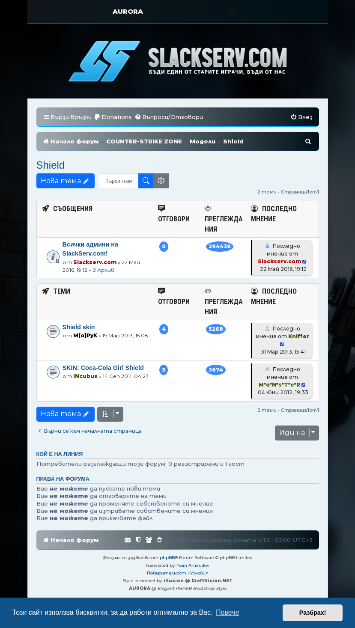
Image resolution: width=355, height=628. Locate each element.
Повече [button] (227, 612)
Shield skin (79, 327)
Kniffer (298, 336)
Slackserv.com (94, 262)
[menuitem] (112, 117)
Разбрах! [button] (312, 612)
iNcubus (85, 376)
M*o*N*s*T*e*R (279, 384)
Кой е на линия (59, 454)
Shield (50, 165)
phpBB (167, 557)
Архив (105, 270)
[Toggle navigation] (233, 11)
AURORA (128, 11)
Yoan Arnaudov (192, 565)
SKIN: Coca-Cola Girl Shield (103, 367)
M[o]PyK (85, 335)
